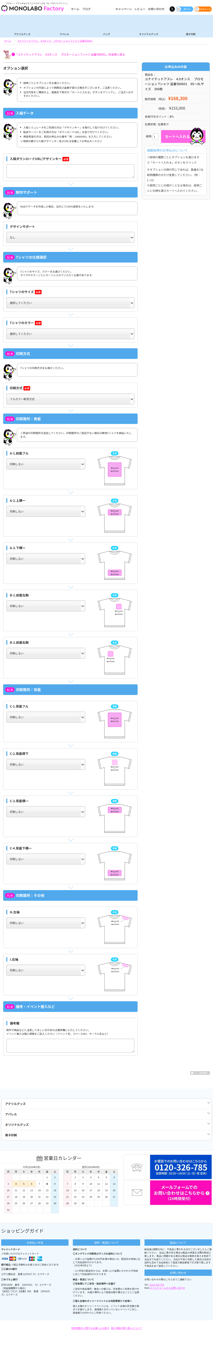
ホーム (75, 9)
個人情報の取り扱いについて (126, 1328)
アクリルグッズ (22, 33)
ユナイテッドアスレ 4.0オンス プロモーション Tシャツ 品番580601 (55, 40)
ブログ (86, 9)
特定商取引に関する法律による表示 (90, 1328)
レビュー (139, 9)
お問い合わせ (156, 9)
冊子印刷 (190, 33)
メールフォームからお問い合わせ (167, 1287)
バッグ (106, 33)
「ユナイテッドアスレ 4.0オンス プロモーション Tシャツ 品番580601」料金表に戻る (70, 54)
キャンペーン (123, 9)
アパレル (64, 33)
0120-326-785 (156, 1284)
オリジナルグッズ (148, 33)
